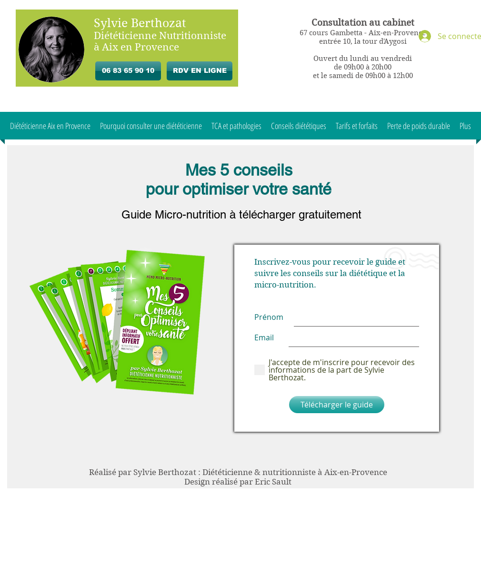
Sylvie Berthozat (140, 23)
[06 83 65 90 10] (128, 70)
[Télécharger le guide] (336, 404)
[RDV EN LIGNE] (199, 70)
